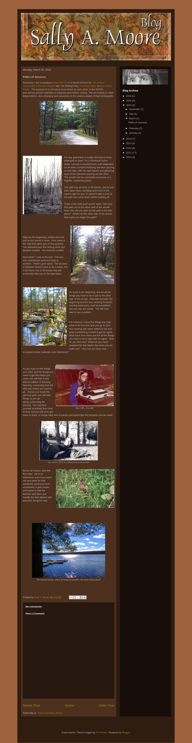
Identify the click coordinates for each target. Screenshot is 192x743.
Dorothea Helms (88, 86)
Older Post (106, 705)
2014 (129, 138)
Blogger (126, 732)
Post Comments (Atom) (49, 713)
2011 (129, 152)
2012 (129, 148)
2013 (129, 143)
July (131, 114)
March (132, 118)
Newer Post (31, 705)
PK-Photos (101, 732)
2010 (129, 157)
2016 (129, 100)
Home (69, 705)
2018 (129, 96)
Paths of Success (137, 122)
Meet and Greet (61, 82)
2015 (129, 105)
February (134, 128)
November (135, 109)
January (133, 133)
